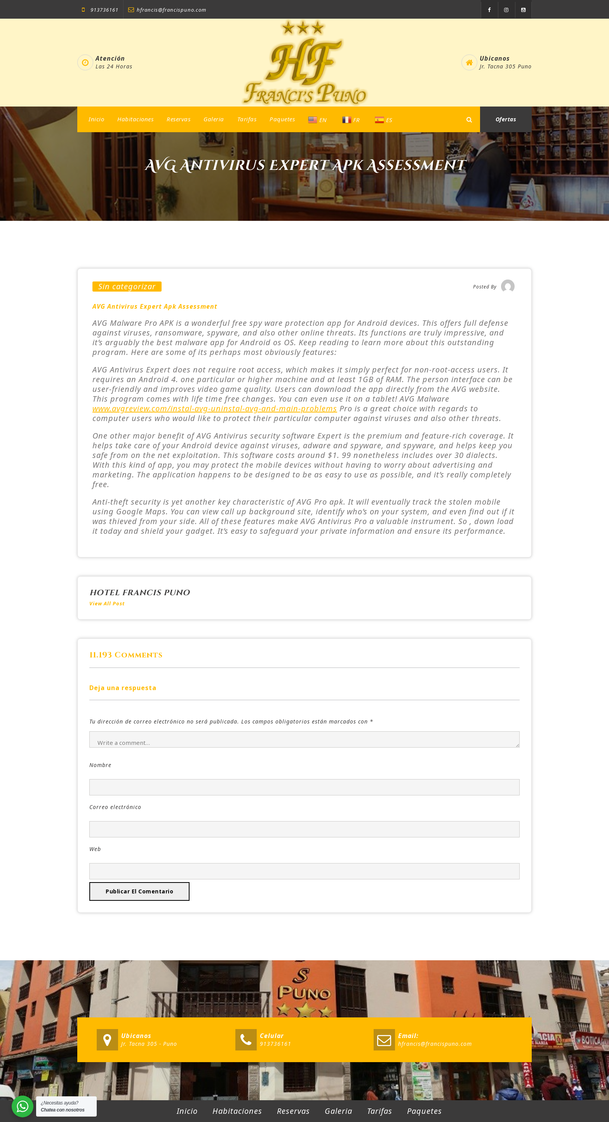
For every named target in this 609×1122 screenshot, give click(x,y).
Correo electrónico (115, 807)
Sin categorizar (127, 286)
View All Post (107, 603)
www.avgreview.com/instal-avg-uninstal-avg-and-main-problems (214, 408)
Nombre (100, 765)
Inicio (96, 119)
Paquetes (282, 119)
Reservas (178, 119)
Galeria (214, 119)
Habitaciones (135, 119)
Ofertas (506, 119)
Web (95, 849)
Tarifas (247, 119)
